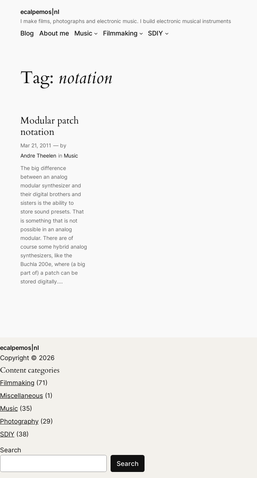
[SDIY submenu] (167, 33)
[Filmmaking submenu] (141, 33)
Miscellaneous (21, 395)
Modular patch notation (49, 126)
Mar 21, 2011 (35, 145)
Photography (19, 421)
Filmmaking (17, 383)
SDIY (7, 434)
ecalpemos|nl (39, 11)
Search (10, 450)
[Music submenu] (96, 33)
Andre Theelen (38, 155)
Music (71, 155)
